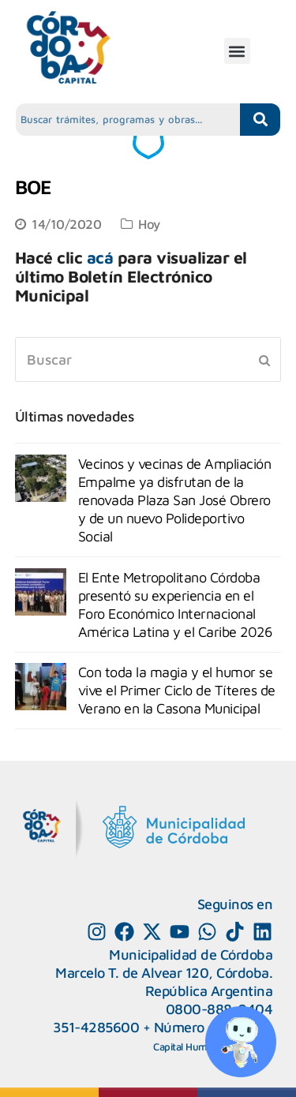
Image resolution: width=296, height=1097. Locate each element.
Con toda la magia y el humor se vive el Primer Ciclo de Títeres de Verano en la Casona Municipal (176, 690)
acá (100, 257)
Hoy (149, 223)
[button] (237, 51)
